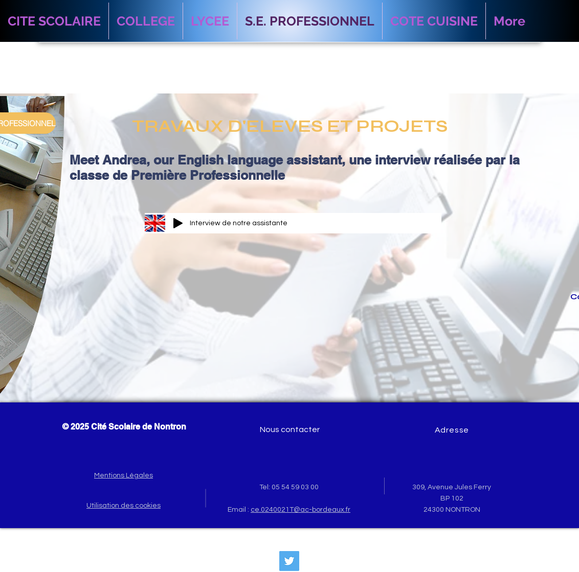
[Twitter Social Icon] (289, 561)
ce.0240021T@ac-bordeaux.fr (300, 509)
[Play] (178, 223)
